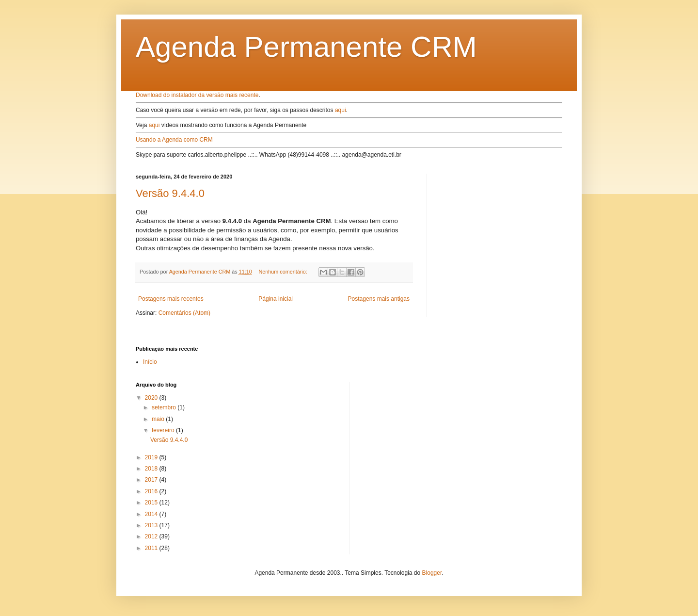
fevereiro (164, 430)
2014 (152, 514)
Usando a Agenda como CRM (174, 139)
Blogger (432, 572)
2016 (152, 491)
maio (159, 419)
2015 (152, 502)
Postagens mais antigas (379, 298)
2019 (152, 457)
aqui (340, 110)
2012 (152, 536)
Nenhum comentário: (284, 272)
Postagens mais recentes (171, 298)
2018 (152, 468)
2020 (152, 397)
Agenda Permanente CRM (306, 47)
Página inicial (275, 298)
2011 (152, 548)
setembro (164, 407)
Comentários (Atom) (184, 312)
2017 (152, 479)
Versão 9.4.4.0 (170, 193)
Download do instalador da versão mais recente (197, 95)
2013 (152, 525)
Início (150, 361)
